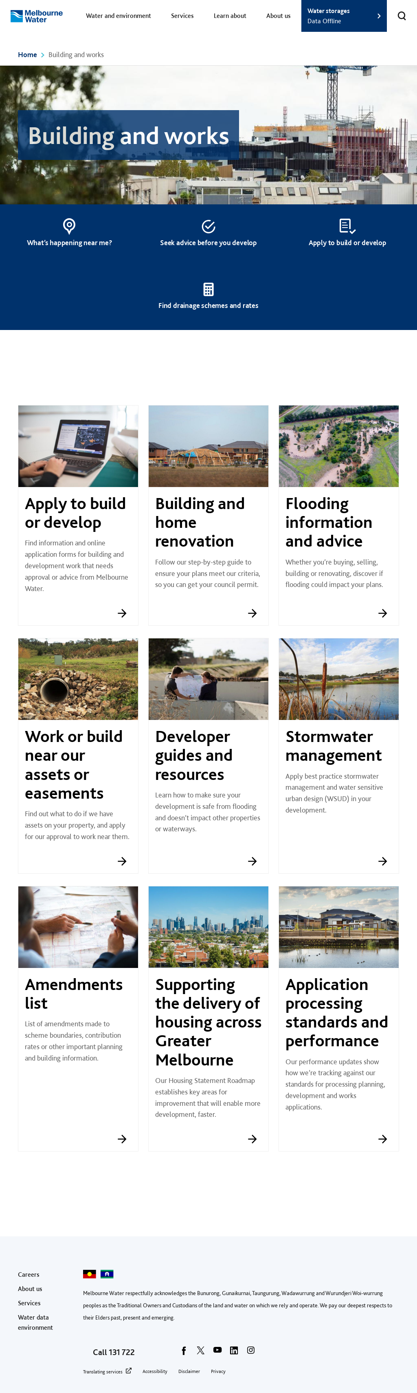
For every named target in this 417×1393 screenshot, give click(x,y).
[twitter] (201, 1353)
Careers (29, 1274)
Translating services (103, 1372)
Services (182, 16)
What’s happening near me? (69, 242)
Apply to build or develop (347, 242)
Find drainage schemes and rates (208, 305)
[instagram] (251, 1353)
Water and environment (118, 16)
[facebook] (184, 1353)
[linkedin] (234, 1353)
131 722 (122, 1352)
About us (278, 16)
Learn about (230, 16)
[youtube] (217, 1353)
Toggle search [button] (396, 10)
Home (27, 54)
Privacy (218, 1371)
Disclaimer (189, 1371)
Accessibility (155, 1371)
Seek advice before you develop (208, 242)
